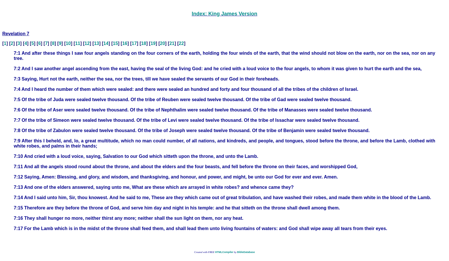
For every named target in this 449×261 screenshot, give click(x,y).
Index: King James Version (224, 14)
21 (171, 43)
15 (115, 43)
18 (143, 43)
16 (124, 43)
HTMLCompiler (224, 252)
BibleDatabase (246, 252)
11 (77, 43)
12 (87, 43)
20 (162, 43)
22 (181, 43)
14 (106, 43)
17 (134, 43)
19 (153, 43)
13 (96, 43)
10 (68, 43)
